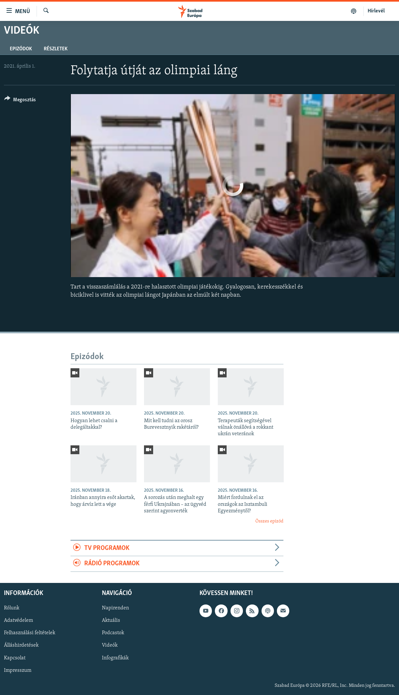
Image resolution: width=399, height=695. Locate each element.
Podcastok (113, 633)
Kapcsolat (14, 657)
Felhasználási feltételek (29, 633)
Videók (110, 645)
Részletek (56, 49)
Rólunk (11, 608)
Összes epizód (269, 521)
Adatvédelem (18, 620)
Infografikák (115, 657)
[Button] (20, 101)
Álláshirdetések (21, 645)
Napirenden (115, 608)
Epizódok (21, 49)
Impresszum (17, 670)
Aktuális (111, 620)
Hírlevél (376, 11)
